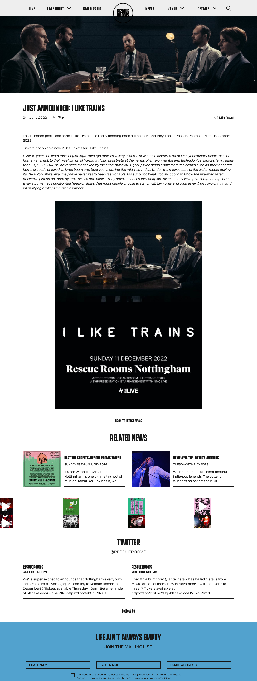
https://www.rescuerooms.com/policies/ (146, 678)
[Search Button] (228, 8)
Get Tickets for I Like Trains (86, 148)
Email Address (183, 665)
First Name (39, 665)
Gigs (61, 117)
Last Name (109, 665)
